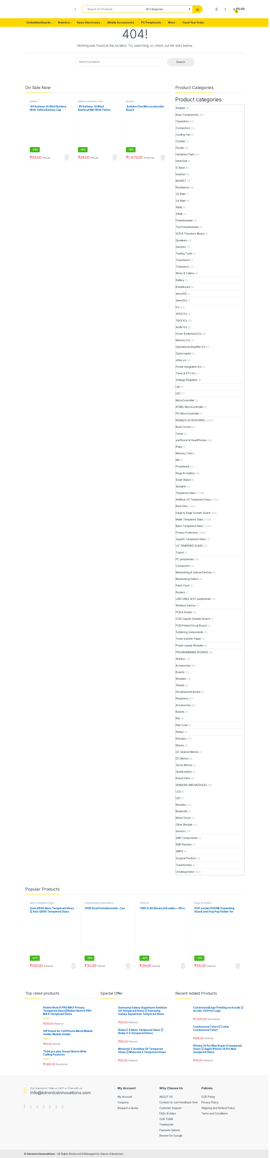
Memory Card (184, 453)
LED (178, 393)
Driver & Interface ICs (188, 333)
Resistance (182, 187)
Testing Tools (184, 253)
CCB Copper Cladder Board (193, 618)
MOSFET (181, 180)
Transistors (182, 266)
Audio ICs (181, 327)
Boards (130, 101)
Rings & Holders (185, 473)
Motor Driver (183, 817)
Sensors (181, 831)
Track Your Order (193, 22)
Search (180, 61)
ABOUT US (166, 1096)
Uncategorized (185, 871)
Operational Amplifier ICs (191, 346)
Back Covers (183, 426)
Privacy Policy (209, 1102)
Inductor (181, 174)
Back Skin (182, 506)
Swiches (181, 246)
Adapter (180, 107)
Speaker (181, 486)
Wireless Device (186, 605)
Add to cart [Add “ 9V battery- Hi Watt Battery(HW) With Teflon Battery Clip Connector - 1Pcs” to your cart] (114, 157)
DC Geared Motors (187, 751)
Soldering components (189, 632)
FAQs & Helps (167, 1113)
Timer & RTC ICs (186, 373)
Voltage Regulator (187, 379)
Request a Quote (128, 1108)
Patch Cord (182, 585)
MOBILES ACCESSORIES (190, 420)
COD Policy (208, 1096)
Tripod (180, 552)
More (171, 22)
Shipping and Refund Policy (218, 1108)
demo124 (181, 300)
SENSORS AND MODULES (191, 785)
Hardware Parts (94, 101)
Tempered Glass (186, 492)
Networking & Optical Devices (194, 572)
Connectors (183, 128)
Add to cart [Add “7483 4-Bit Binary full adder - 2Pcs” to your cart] (183, 966)
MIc (178, 459)
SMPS (179, 851)
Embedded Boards (38, 22)
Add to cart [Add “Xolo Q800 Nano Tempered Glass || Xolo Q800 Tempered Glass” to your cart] (73, 966)
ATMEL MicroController (189, 406)
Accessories (183, 665)
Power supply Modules (190, 645)
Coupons (123, 1102)
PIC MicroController (187, 413)
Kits (178, 718)
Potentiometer (184, 220)
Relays (180, 731)
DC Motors (182, 758)
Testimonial (166, 1124)
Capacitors (182, 121)
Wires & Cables (185, 273)
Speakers (182, 240)
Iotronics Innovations (41, 1153)
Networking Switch (187, 579)
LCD (178, 791)
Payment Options (169, 1130)
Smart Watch (183, 479)
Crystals (180, 141)
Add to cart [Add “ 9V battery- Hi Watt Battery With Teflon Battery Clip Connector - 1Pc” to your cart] (66, 157)
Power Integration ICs (189, 366)
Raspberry (182, 698)
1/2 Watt (180, 194)
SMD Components (187, 837)
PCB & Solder (184, 612)
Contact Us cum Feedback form (178, 1102)
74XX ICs (181, 320)
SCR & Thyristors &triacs (190, 233)
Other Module (184, 824)
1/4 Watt (180, 200)
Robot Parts (183, 778)
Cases (179, 433)
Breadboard (183, 286)
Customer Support (170, 1108)
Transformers (184, 865)
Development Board (188, 691)
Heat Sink (181, 160)
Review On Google (170, 1135)
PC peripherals (185, 559)
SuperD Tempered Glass (191, 539)
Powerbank (183, 466)
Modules (181, 678)
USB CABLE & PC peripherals (193, 598)
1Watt (179, 207)
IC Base (180, 167)
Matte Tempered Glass (189, 519)
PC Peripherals (151, 22)
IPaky (179, 446)
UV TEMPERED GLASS (189, 545)
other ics (181, 360)
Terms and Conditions (214, 1113)
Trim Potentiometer (187, 227)
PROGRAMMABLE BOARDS (192, 652)
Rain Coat (181, 725)
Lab (178, 386)
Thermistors (183, 260)
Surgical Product (186, 858)
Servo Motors (184, 765)
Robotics (64, 22)
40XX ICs (181, 313)
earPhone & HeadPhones (191, 440)
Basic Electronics (88, 22)
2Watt (179, 213)
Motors (180, 745)
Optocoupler (183, 353)
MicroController (185, 400)
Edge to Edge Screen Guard (193, 512)
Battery (34, 101)
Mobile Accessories (120, 22)
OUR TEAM (166, 1119)
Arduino (180, 658)
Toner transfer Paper (188, 638)
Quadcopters (184, 771)
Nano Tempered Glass (189, 526)
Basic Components (187, 114)
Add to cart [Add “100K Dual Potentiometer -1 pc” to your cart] (128, 966)
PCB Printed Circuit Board (191, 625)
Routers (180, 592)
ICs (177, 307)
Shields (180, 685)
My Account (125, 1096)
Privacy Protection (187, 532)
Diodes (180, 147)
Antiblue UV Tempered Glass (193, 499)
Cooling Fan (183, 134)
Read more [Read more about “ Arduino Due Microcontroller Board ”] (162, 157)
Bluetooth (181, 811)
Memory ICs (183, 340)
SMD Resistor (184, 844)
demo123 (181, 293)
